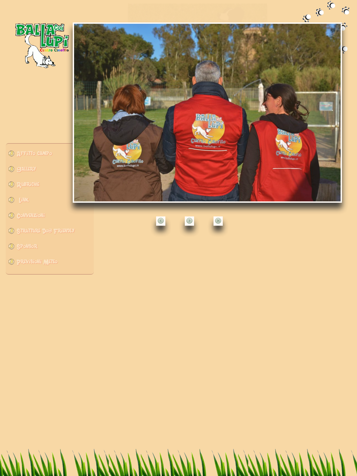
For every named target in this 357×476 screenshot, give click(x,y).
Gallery (26, 171)
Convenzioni (31, 217)
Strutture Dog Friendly (45, 232)
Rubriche (28, 186)
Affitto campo (34, 155)
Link (22, 201)
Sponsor (27, 248)
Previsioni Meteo (37, 263)
